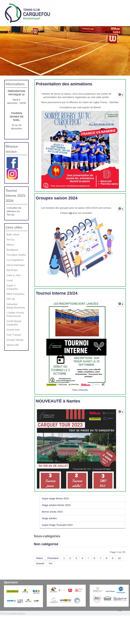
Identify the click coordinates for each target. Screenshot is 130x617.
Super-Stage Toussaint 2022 (57, 525)
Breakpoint (12, 249)
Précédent (53, 558)
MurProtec (12, 270)
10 (119, 558)
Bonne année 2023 (52, 511)
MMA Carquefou (15, 294)
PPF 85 (11, 299)
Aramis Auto (13, 329)
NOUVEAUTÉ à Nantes (58, 401)
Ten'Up (10, 239)
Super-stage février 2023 (55, 498)
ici (70, 213)
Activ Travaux (14, 334)
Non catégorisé (46, 544)
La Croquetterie (15, 260)
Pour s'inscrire (80, 389)
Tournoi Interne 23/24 (56, 293)
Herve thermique (16, 265)
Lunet (10, 280)
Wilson (10, 244)
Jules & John (14, 275)
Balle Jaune (13, 234)
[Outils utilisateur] (121, 95)
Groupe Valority (15, 339)
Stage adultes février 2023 (56, 505)
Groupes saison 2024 (56, 198)
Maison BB (12, 345)
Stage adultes (49, 518)
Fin (50, 563)
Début (39, 558)
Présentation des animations (64, 84)
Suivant (40, 563)
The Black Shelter (16, 254)
